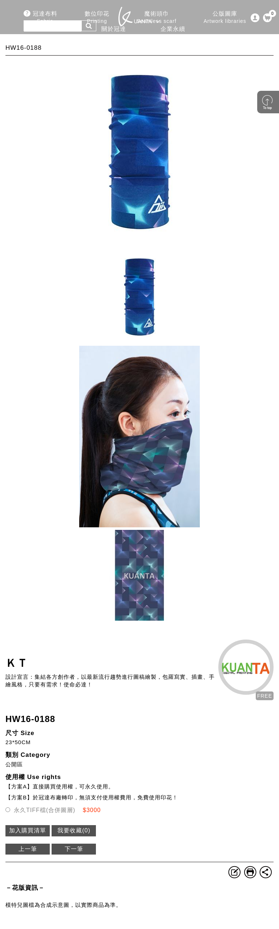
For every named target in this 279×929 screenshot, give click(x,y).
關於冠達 (113, 33)
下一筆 (74, 849)
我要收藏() (73, 830)
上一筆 (28, 849)
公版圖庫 (225, 18)
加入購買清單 (27, 830)
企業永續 (173, 33)
